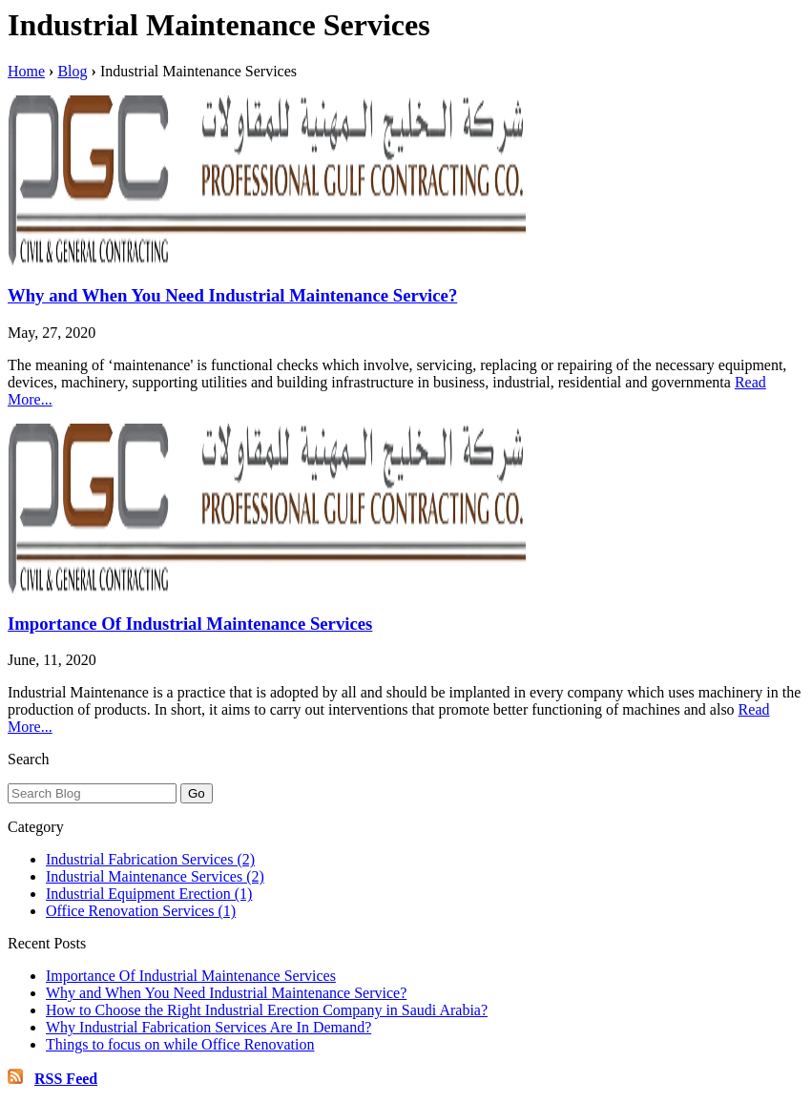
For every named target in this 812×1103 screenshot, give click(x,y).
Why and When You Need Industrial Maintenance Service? (232, 295)
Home (26, 71)
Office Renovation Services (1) (141, 911)
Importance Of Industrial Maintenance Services (190, 624)
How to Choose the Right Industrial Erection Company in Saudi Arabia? (267, 1010)
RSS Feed (65, 1079)
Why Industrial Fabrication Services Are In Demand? (208, 1027)
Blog (72, 71)
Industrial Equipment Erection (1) (149, 893)
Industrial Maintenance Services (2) (155, 876)
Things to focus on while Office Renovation (180, 1044)
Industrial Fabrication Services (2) (150, 859)
